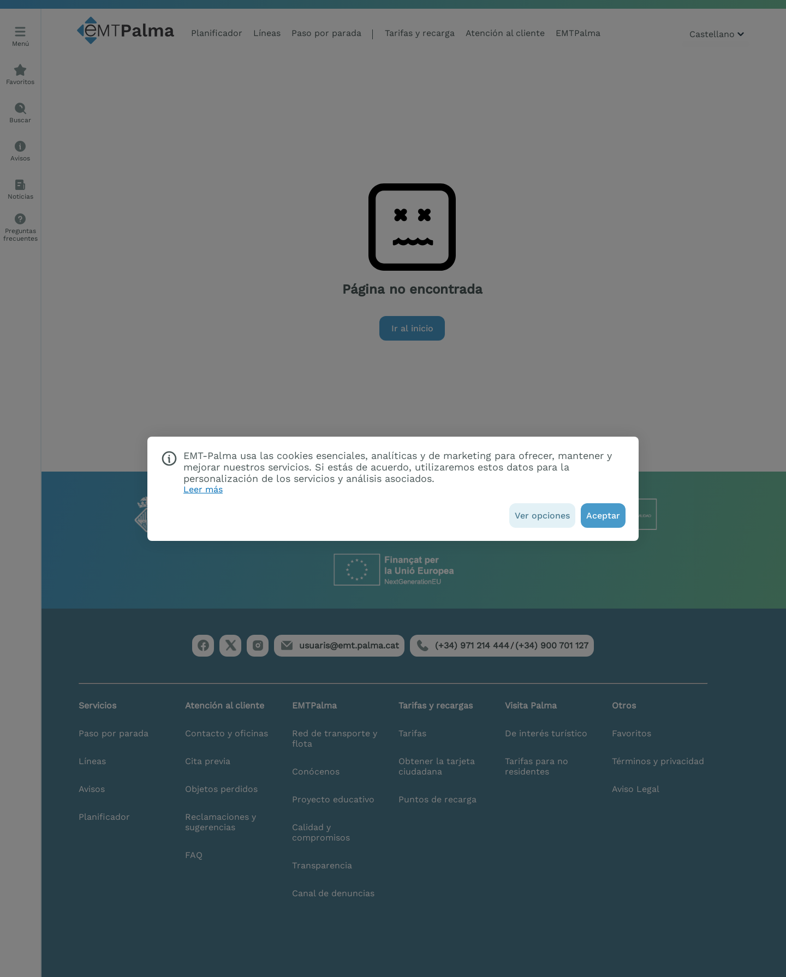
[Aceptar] (603, 515)
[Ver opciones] (542, 515)
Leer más (203, 489)
